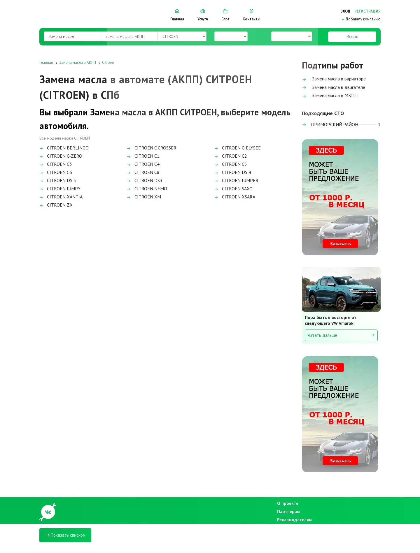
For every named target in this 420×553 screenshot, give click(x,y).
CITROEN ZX (56, 205)
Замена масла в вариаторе (334, 79)
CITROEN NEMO (147, 188)
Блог (225, 15)
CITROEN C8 (143, 172)
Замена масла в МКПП (330, 95)
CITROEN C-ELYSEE (237, 148)
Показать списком (65, 535)
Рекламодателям (293, 519)
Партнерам (288, 511)
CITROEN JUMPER (236, 180)
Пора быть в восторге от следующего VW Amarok (330, 320)
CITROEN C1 (143, 156)
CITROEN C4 (143, 164)
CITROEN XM (144, 197)
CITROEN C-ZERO (60, 156)
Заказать (340, 243)
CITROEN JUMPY (59, 188)
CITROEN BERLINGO (64, 148)
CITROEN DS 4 (232, 172)
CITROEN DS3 (144, 180)
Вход (345, 11)
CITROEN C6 (55, 172)
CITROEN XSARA (234, 197)
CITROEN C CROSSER (151, 148)
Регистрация (367, 11)
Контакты (251, 15)
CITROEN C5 (230, 164)
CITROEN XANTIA (61, 197)
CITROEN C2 (230, 156)
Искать (352, 36)
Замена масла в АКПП (77, 62)
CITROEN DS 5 (57, 180)
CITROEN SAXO (233, 188)
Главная (177, 15)
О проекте (287, 503)
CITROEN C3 (55, 164)
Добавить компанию (361, 19)
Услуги (202, 15)
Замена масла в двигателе (333, 87)
